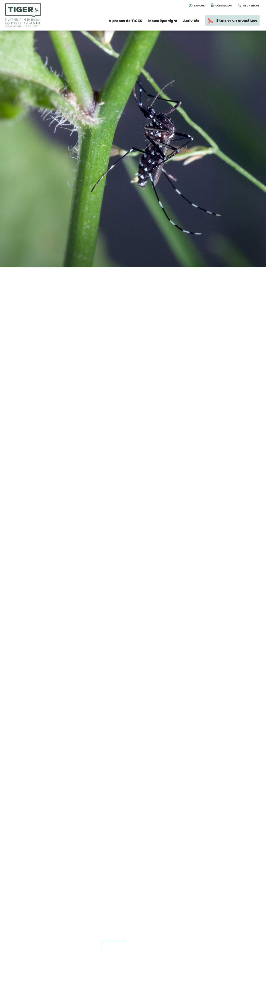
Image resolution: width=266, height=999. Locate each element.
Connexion (223, 5)
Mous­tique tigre (162, 21)
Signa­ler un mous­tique (231, 21)
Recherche (251, 5)
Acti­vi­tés (191, 21)
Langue (199, 5)
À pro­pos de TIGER (125, 21)
